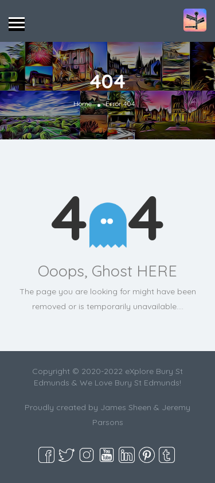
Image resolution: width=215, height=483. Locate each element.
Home (82, 103)
